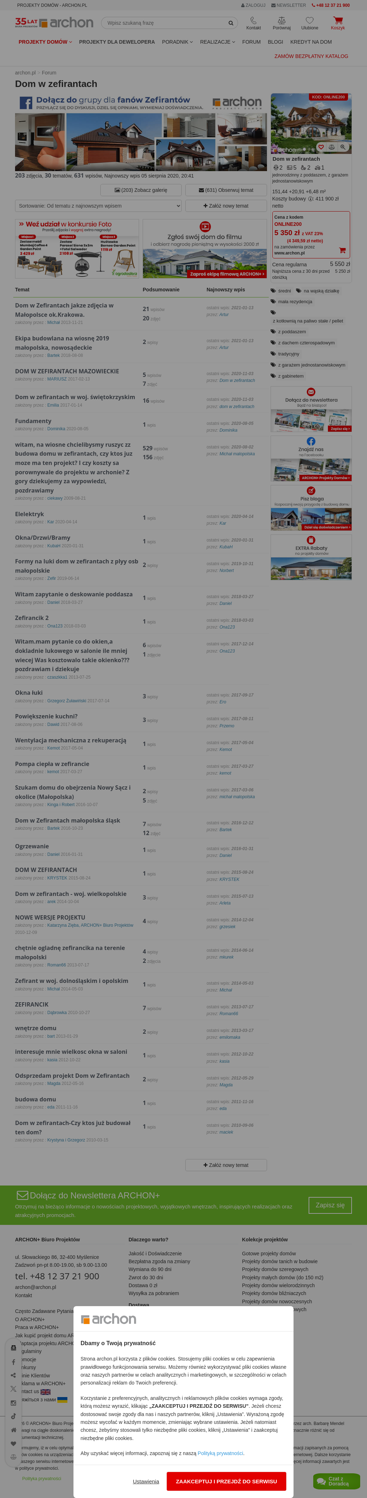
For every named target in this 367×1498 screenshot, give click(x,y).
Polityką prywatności (220, 1453)
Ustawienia (146, 1481)
